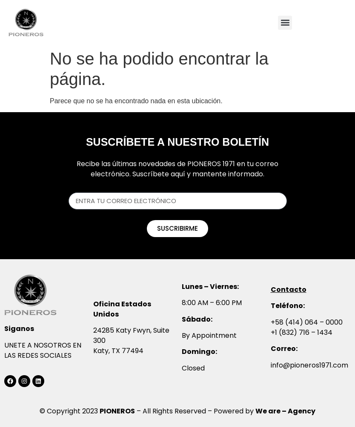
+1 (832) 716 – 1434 (301, 332)
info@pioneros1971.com (309, 365)
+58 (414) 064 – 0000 (307, 322)
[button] (285, 23)
